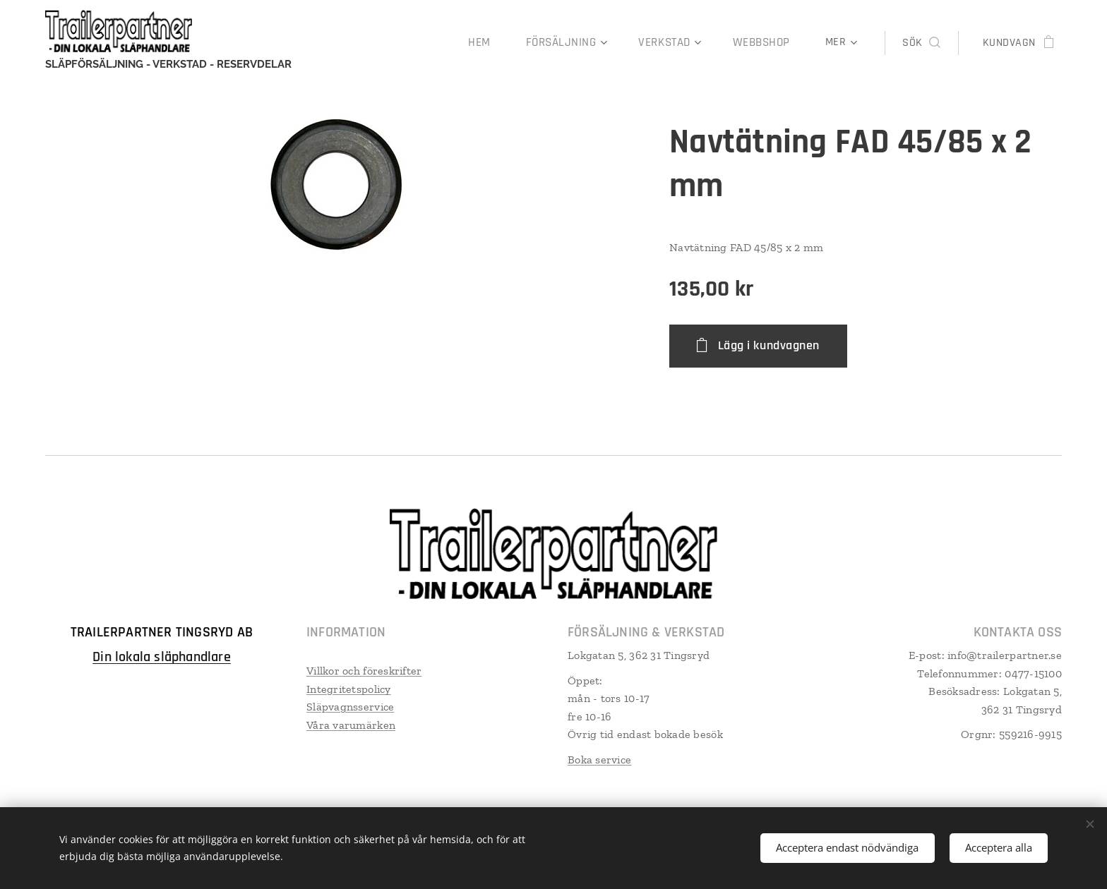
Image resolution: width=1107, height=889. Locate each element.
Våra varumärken (350, 724)
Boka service (599, 759)
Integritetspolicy (348, 688)
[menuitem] (355, 43)
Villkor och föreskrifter (363, 670)
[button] (921, 43)
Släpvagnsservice (350, 706)
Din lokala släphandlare (161, 656)
